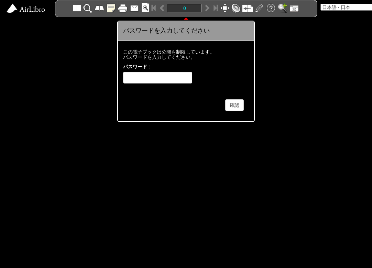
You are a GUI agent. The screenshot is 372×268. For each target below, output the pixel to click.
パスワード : (136, 66)
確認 (234, 105)
